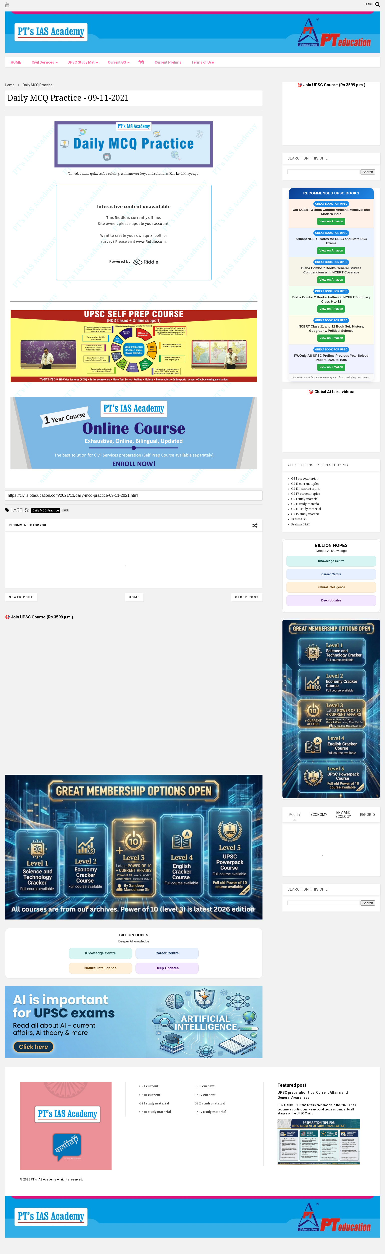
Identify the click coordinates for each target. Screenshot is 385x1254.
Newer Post (21, 597)
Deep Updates (167, 968)
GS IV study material (305, 514)
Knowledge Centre (100, 953)
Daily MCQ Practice (37, 85)
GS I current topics (304, 478)
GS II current (204, 1086)
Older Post (247, 597)
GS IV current (205, 1095)
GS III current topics (305, 489)
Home (9, 85)
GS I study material (304, 499)
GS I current (148, 1086)
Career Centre (167, 953)
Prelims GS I (300, 519)
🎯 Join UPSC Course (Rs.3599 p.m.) (39, 617)
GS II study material (305, 504)
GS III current (149, 1095)
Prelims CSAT (300, 524)
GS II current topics (305, 484)
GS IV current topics (305, 494)
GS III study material (306, 509)
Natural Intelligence (100, 968)
